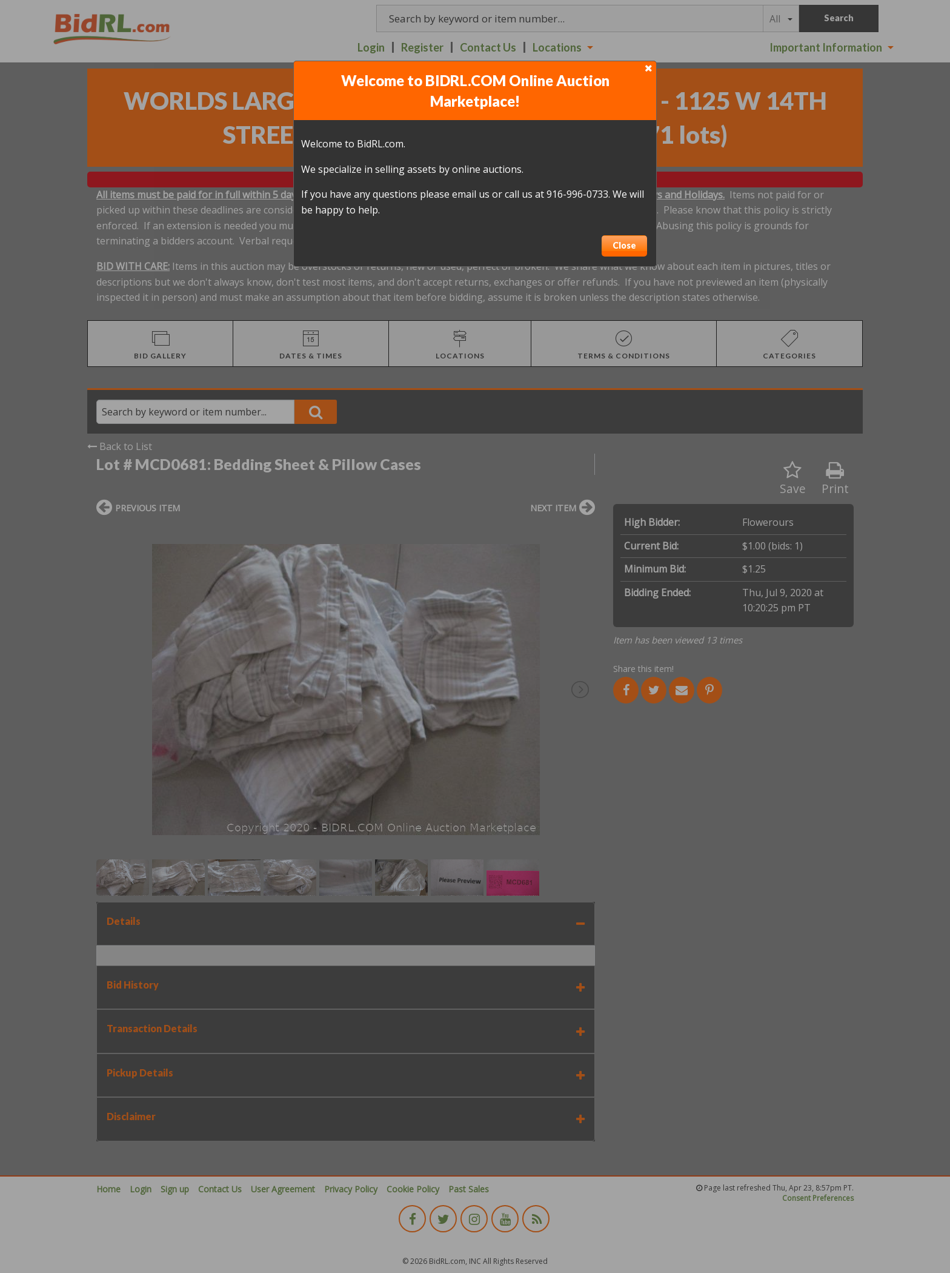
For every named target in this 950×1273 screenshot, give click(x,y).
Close (624, 245)
